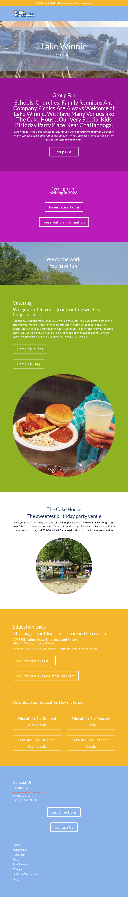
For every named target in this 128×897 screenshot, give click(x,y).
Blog (16, 879)
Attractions (20, 849)
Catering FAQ (28, 364)
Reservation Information (64, 222)
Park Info (19, 854)
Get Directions (63, 812)
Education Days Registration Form (46, 676)
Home (17, 844)
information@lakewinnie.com (29, 792)
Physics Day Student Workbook (37, 743)
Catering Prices (30, 349)
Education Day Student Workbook (37, 721)
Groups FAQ (64, 152)
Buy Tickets (20, 864)
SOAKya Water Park (26, 874)
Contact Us (64, 827)
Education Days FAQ (34, 660)
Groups (17, 869)
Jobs (16, 859)
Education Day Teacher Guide (91, 721)
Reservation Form (64, 207)
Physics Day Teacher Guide (91, 743)
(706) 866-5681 (47, 3)
